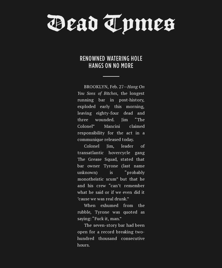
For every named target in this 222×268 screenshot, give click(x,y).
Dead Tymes (111, 25)
